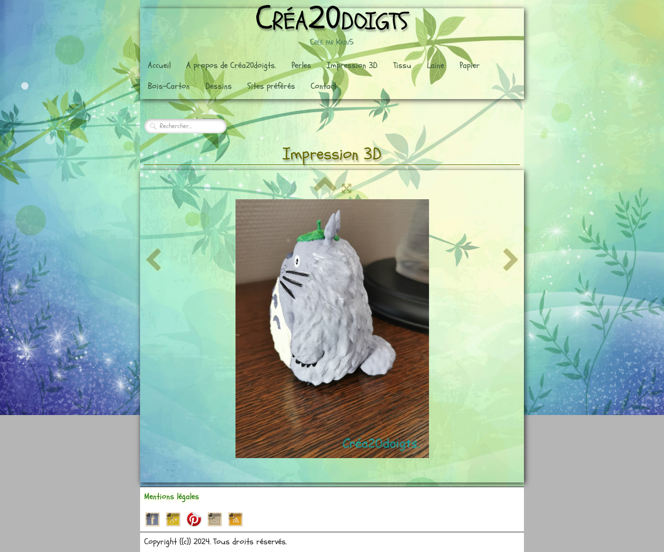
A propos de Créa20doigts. (231, 65)
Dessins (218, 86)
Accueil (159, 65)
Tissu (402, 65)
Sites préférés (271, 86)
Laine (435, 65)
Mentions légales (171, 496)
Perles (301, 65)
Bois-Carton (169, 86)
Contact (324, 86)
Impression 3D (352, 65)
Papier (470, 65)
